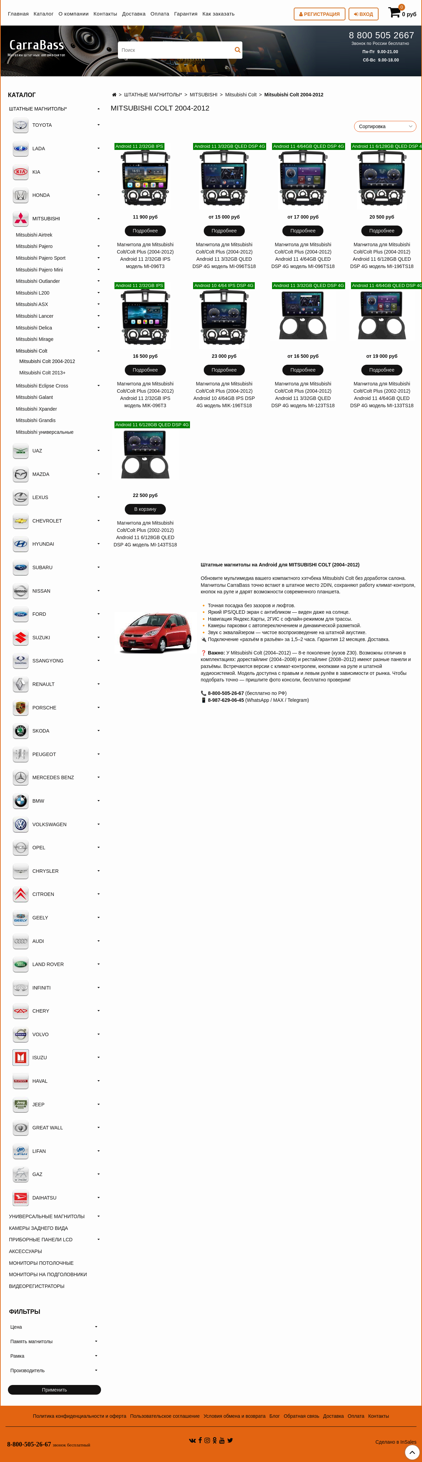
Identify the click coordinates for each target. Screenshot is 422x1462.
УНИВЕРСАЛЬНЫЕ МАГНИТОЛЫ (46, 1216)
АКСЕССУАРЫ (25, 1251)
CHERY (30, 1011)
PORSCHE (34, 707)
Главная (18, 14)
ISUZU (29, 1057)
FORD (29, 614)
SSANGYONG (37, 660)
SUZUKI (31, 637)
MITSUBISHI (204, 94)
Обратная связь (301, 1416)
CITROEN (33, 894)
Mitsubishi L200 (32, 293)
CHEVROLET (37, 521)
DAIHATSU (34, 1197)
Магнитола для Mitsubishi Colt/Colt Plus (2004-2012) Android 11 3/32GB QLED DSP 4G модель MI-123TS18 (303, 394)
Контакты (105, 14)
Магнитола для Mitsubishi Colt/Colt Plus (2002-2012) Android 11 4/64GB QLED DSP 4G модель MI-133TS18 (382, 394)
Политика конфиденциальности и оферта (80, 1416)
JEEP (28, 1104)
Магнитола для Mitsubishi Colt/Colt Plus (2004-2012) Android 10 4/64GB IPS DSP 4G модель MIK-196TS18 (224, 394)
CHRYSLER (35, 871)
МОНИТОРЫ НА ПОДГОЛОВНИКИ (48, 1274)
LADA (28, 148)
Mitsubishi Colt (241, 94)
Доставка (133, 14)
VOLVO (30, 1034)
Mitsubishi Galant (34, 397)
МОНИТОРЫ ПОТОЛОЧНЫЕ (41, 1263)
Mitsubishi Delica (34, 328)
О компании (74, 14)
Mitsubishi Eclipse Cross (42, 386)
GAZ (27, 1174)
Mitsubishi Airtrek (34, 235)
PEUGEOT (34, 754)
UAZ (27, 450)
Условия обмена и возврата (234, 1416)
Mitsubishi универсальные (44, 432)
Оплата (160, 14)
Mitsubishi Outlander (38, 281)
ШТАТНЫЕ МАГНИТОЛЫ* (153, 94)
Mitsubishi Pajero (34, 246)
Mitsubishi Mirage (34, 339)
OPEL (28, 847)
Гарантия (186, 14)
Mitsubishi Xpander (36, 409)
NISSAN (31, 591)
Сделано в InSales (395, 1442)
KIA (26, 172)
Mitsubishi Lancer (34, 316)
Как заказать (218, 14)
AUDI (28, 941)
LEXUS (30, 497)
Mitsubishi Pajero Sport (41, 258)
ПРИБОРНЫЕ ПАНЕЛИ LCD (40, 1239)
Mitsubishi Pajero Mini (39, 270)
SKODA (30, 731)
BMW (28, 801)
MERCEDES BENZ (43, 777)
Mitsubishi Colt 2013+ (42, 372)
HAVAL (30, 1081)
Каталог (44, 14)
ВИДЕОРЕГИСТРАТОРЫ (36, 1286)
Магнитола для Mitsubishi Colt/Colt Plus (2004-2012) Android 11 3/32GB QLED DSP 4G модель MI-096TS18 (224, 255)
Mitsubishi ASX (32, 304)
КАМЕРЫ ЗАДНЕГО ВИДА (38, 1228)
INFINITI (31, 988)
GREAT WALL (37, 1127)
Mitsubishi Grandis (36, 420)
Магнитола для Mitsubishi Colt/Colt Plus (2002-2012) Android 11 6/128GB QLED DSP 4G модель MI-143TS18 (145, 533)
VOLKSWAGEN (39, 824)
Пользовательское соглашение (165, 1416)
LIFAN (29, 1151)
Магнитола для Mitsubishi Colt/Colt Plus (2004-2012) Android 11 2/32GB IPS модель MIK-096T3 (145, 394)
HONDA (31, 195)
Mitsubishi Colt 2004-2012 (47, 361)
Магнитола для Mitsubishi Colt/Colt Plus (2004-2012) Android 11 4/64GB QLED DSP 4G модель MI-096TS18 (303, 255)
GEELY (30, 917)
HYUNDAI (33, 544)
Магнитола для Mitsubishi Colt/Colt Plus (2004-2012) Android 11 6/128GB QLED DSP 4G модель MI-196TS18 (382, 255)
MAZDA (30, 474)
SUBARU (32, 567)
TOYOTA (32, 125)
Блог (274, 1416)
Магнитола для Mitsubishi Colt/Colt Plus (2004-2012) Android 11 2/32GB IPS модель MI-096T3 (145, 255)
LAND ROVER (38, 964)
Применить (54, 1390)
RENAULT (33, 684)
